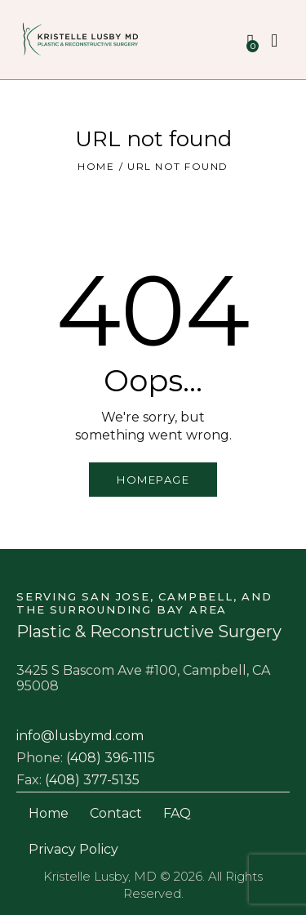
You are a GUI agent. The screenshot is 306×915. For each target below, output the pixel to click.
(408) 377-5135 (92, 780)
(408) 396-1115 (110, 757)
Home (96, 166)
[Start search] (275, 41)
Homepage (153, 479)
